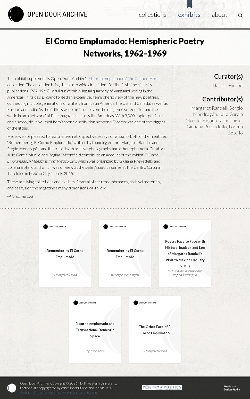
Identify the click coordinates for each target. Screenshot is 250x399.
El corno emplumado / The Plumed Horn (123, 78)
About (219, 14)
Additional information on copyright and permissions (59, 392)
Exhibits (189, 14)
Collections (152, 14)
